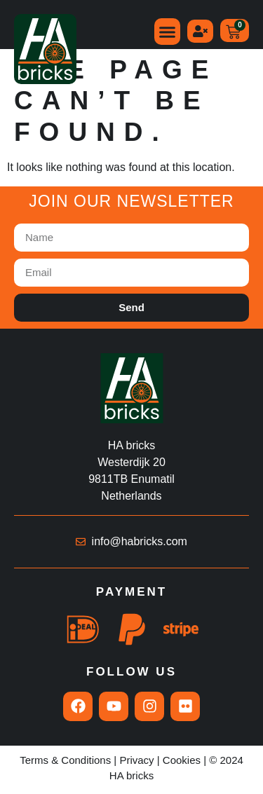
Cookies (182, 760)
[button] (167, 31)
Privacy (136, 760)
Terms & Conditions (65, 760)
